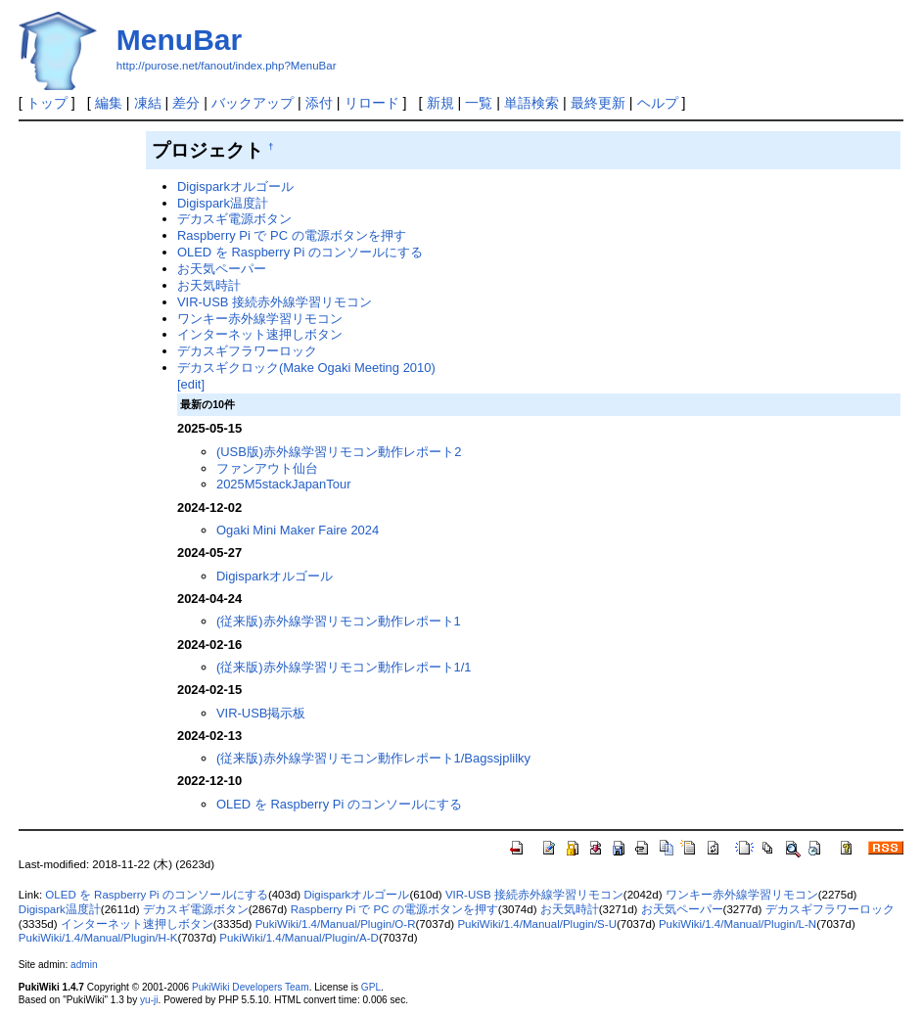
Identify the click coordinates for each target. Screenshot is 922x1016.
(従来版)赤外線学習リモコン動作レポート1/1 (344, 667)
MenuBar (179, 39)
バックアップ (252, 103)
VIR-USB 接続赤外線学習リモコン (274, 302)
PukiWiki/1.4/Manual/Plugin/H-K (98, 938)
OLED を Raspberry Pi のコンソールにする (300, 252)
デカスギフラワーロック (247, 351)
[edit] (191, 384)
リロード (372, 103)
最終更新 (598, 103)
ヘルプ (657, 103)
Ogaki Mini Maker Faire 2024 (297, 530)
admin (83, 964)
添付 (319, 103)
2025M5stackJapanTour (283, 484)
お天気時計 (209, 285)
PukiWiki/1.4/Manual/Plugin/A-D (299, 938)
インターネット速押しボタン (260, 334)
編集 (108, 103)
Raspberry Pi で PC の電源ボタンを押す (291, 235)
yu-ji (149, 999)
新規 (440, 103)
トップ (47, 103)
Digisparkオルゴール (235, 186)
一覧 (478, 103)
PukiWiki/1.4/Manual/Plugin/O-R (335, 924)
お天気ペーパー (221, 268)
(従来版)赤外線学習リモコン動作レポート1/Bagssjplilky (373, 758)
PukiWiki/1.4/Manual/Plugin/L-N (737, 924)
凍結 (147, 103)
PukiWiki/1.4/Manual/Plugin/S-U (537, 924)
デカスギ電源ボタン (234, 218)
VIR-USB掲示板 (261, 713)
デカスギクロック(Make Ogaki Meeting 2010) (306, 367)
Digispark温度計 (222, 203)
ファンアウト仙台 (267, 468)
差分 (186, 103)
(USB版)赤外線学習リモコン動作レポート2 (338, 451)
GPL (371, 987)
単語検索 (531, 103)
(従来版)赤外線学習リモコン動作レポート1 (338, 621)
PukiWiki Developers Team (250, 987)
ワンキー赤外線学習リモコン (260, 318)
